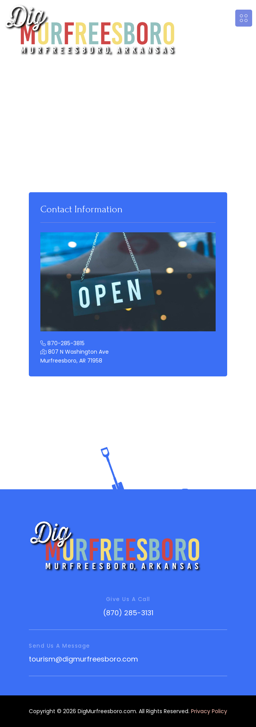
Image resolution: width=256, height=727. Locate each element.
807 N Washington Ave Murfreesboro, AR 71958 (74, 356)
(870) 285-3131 (128, 613)
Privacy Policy (209, 711)
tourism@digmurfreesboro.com (83, 659)
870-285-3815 (62, 343)
